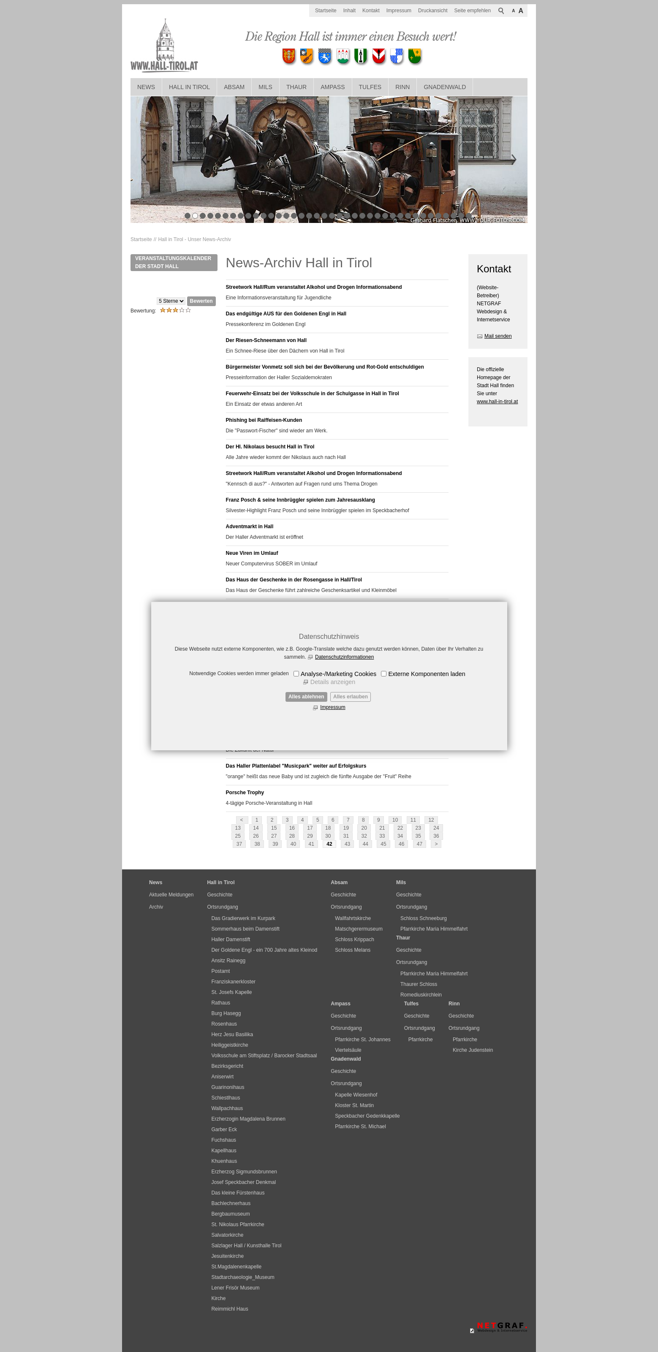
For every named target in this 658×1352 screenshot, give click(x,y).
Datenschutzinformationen (344, 657)
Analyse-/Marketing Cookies (338, 674)
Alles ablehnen (306, 697)
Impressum (332, 707)
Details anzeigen (332, 682)
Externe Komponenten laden (426, 674)
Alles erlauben (350, 697)
